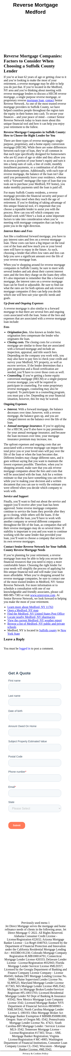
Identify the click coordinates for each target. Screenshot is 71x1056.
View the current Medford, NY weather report (34, 620)
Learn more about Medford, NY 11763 (30, 607)
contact (49, 100)
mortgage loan (35, 100)
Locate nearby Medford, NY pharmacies (31, 617)
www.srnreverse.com (42, 595)
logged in (24, 648)
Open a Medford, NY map (22, 610)
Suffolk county (48, 630)
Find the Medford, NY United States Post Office (36, 613)
